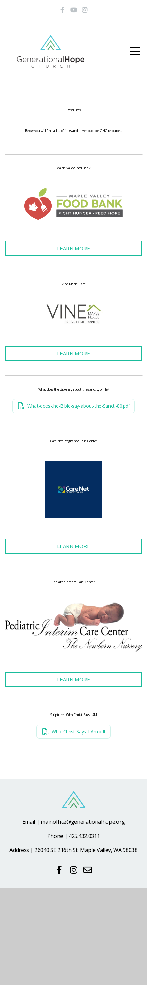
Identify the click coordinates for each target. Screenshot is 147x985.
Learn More (73, 269)
